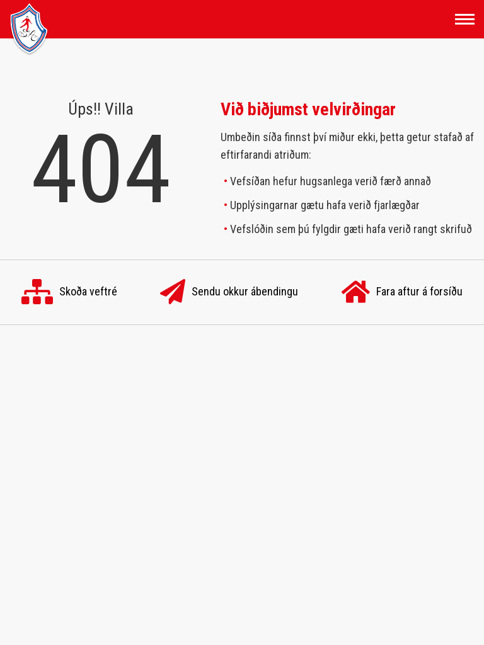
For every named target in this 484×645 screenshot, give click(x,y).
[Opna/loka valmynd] (465, 19)
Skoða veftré (69, 292)
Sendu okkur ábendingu (229, 292)
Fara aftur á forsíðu (402, 292)
